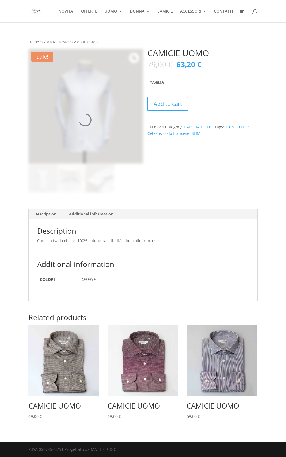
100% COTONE (239, 127)
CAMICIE (165, 11)
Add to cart (168, 103)
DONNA (137, 11)
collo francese (176, 133)
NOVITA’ (66, 11)
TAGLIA (157, 82)
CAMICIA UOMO (55, 41)
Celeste (154, 133)
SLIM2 (197, 133)
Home (33, 41)
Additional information (91, 214)
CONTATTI (223, 11)
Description (45, 214)
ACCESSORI (190, 11)
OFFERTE (89, 11)
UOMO (110, 11)
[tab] (45, 214)
